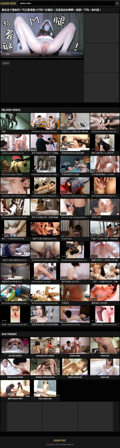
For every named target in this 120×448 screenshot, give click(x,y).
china (7, 63)
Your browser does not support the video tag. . (42, 36)
